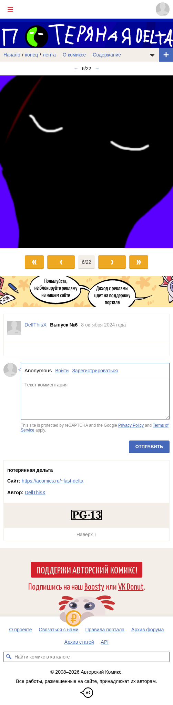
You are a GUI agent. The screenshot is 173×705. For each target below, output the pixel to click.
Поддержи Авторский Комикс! (86, 570)
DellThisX (35, 492)
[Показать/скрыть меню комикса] (152, 55)
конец (31, 55)
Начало (11, 55)
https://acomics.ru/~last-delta (52, 481)
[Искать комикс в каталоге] (8, 657)
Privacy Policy (131, 425)
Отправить (149, 446)
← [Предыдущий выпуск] (75, 68)
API (105, 642)
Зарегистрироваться (95, 370)
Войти (62, 370)
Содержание (107, 55)
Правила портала (105, 629)
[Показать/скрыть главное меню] (10, 9)
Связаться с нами (59, 629)
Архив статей (79, 642)
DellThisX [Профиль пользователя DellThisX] (35, 325)
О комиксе (74, 55)
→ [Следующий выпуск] (97, 68)
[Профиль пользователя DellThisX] (14, 328)
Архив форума (147, 629)
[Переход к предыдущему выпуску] (21, 161)
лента (49, 55)
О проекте (20, 629)
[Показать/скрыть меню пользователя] (162, 9)
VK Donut (131, 586)
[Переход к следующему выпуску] (86, 161)
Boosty (94, 586)
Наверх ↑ (86, 534)
